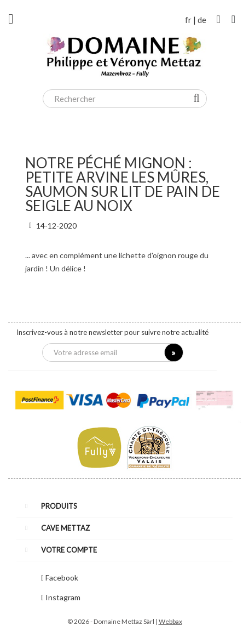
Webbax (170, 621)
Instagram (62, 597)
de (202, 20)
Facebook (61, 577)
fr (188, 20)
